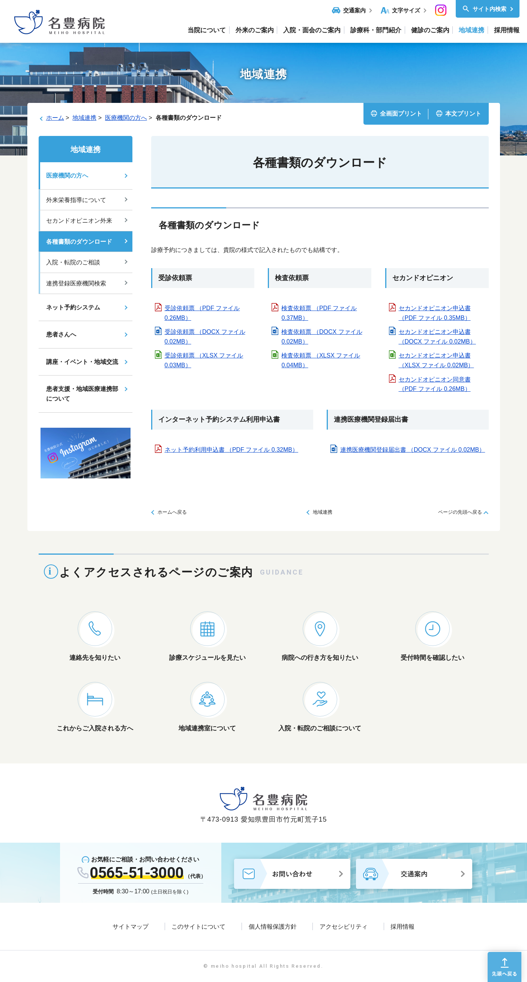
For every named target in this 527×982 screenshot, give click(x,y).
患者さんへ (61, 334)
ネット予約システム (73, 307)
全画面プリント (401, 113)
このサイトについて (198, 926)
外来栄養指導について (76, 200)
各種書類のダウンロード (79, 241)
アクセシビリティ (344, 926)
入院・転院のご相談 (73, 262)
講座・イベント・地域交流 (82, 362)
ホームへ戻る (172, 512)
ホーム (55, 118)
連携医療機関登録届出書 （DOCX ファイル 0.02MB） (412, 450)
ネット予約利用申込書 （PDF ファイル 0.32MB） (231, 450)
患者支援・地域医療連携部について (82, 394)
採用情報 (402, 926)
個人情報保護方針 (273, 926)
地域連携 (84, 118)
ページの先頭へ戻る (460, 512)
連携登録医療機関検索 (76, 283)
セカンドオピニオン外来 (79, 220)
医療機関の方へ (126, 118)
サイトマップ (131, 926)
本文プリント (463, 113)
